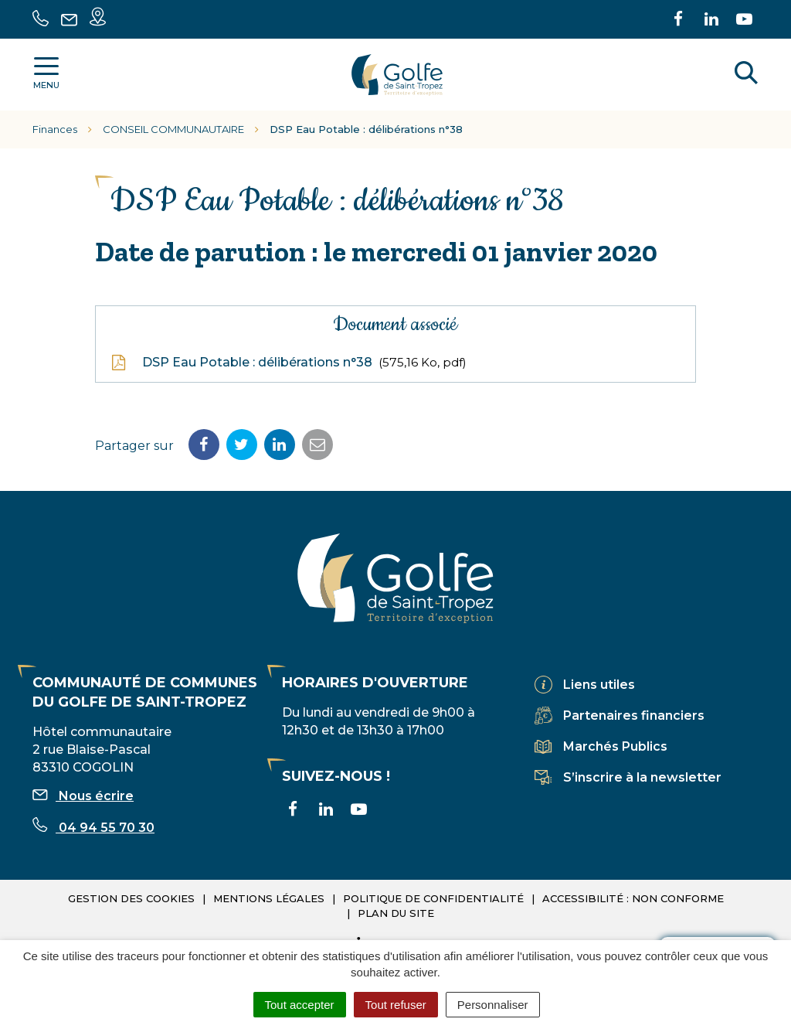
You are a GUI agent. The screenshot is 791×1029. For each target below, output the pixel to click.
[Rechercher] (746, 75)
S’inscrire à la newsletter (642, 777)
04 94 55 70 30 (93, 827)
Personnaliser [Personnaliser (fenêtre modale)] (492, 1004)
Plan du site (396, 913)
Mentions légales (268, 898)
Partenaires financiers (633, 715)
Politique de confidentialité (433, 898)
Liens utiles (599, 684)
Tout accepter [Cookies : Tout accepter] (299, 1004)
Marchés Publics (615, 746)
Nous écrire (83, 796)
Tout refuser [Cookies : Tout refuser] (395, 1004)
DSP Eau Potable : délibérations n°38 (289, 362)
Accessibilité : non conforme (633, 898)
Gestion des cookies (131, 898)
